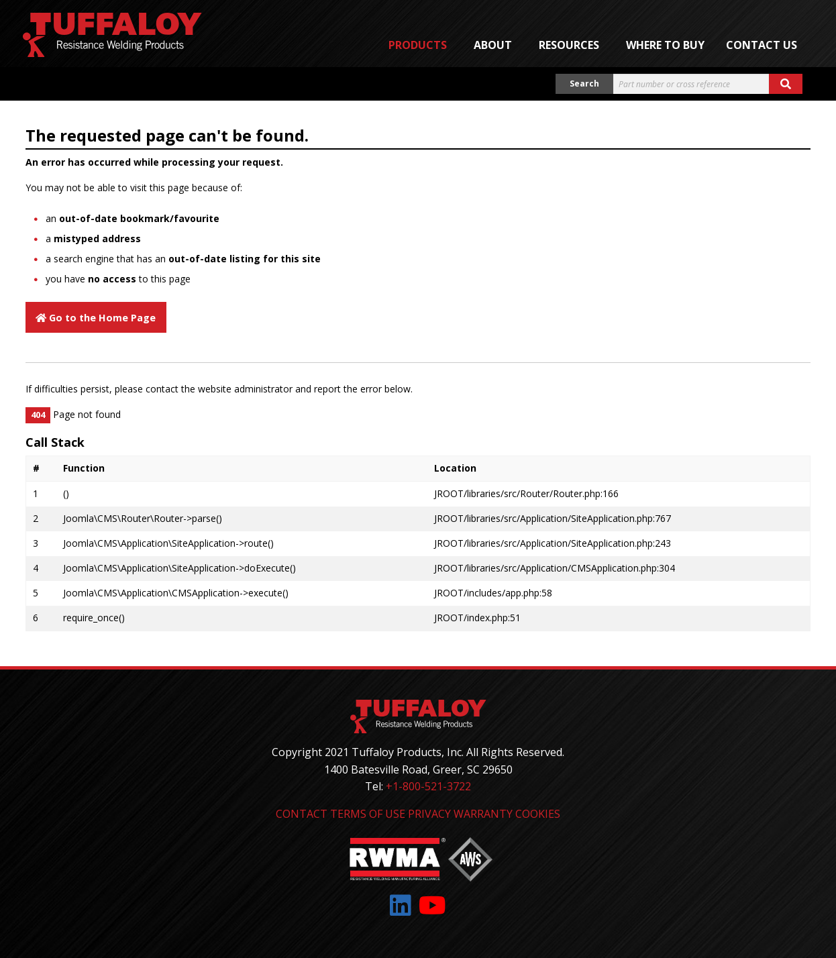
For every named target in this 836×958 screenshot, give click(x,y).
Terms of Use (367, 813)
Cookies (537, 813)
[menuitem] (420, 45)
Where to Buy (665, 45)
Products (417, 45)
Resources (569, 45)
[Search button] (785, 84)
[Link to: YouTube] (432, 905)
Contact (301, 813)
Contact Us (761, 45)
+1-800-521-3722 (428, 786)
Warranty (483, 813)
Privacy (429, 813)
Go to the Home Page (96, 317)
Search (584, 83)
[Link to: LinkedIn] (400, 905)
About (493, 45)
